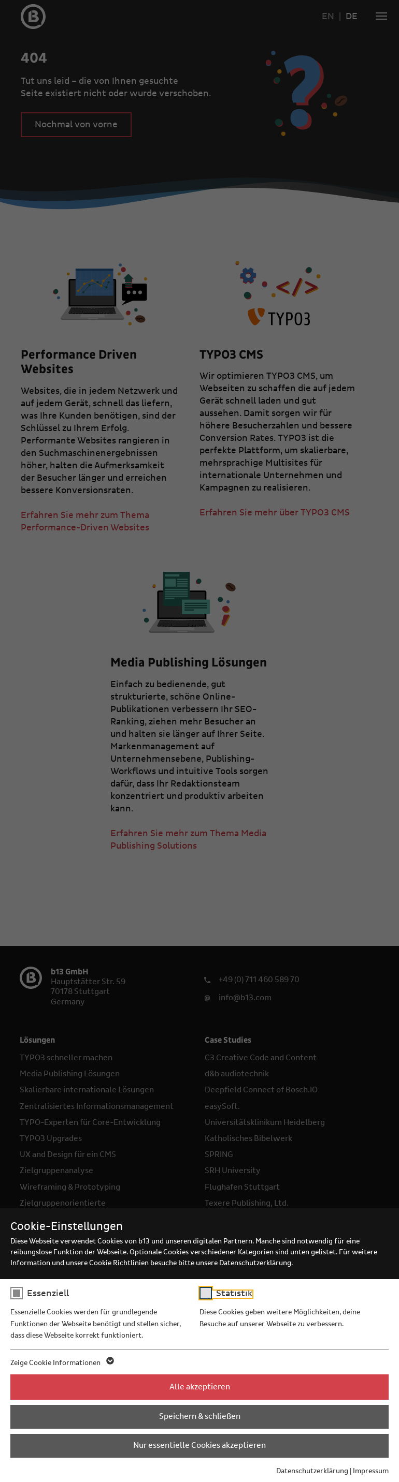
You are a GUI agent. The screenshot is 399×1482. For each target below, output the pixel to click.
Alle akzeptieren (199, 1387)
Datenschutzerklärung (312, 1471)
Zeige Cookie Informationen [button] (61, 1363)
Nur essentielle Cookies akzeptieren (199, 1445)
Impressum (371, 1471)
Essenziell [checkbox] (48, 1293)
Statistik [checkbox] (234, 1293)
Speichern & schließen (199, 1416)
